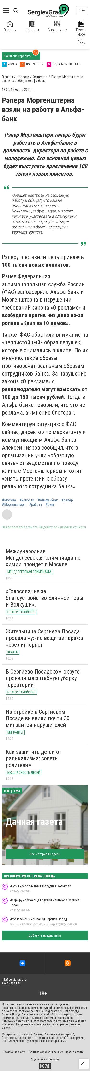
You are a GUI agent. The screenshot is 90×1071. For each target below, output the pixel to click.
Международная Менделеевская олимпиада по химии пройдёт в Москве (43, 558)
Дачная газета (34, 821)
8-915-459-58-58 (11, 983)
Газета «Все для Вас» (81, 33)
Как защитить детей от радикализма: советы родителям (33, 758)
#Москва (9, 500)
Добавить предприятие (45, 935)
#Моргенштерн (13, 504)
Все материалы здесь (45, 854)
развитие (53, 1059)
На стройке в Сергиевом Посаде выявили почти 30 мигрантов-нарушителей (38, 718)
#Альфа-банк (48, 500)
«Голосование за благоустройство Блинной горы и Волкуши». (44, 598)
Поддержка (38, 1059)
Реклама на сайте (14, 1052)
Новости (32, 26)
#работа (35, 504)
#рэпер (67, 500)
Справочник (57, 26)
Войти (82, 10)
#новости (26, 500)
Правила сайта (74, 1052)
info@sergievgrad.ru (14, 979)
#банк (50, 504)
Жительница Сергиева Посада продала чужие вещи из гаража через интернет (44, 638)
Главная (10, 26)
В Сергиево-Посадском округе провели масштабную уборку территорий (42, 678)
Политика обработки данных (45, 1052)
